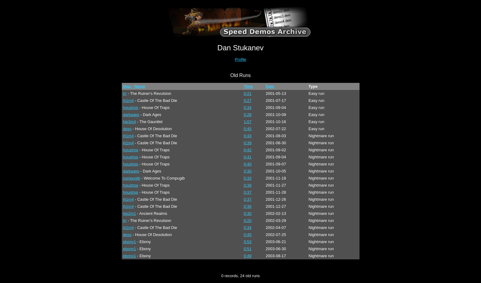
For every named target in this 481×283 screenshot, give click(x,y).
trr (125, 93)
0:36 (247, 206)
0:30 (247, 171)
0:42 (247, 150)
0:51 (247, 248)
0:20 (247, 220)
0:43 (247, 136)
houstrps (130, 107)
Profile (240, 59)
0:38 (247, 185)
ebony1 (129, 241)
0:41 (247, 157)
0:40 (247, 164)
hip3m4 (129, 121)
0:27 (247, 100)
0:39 (247, 143)
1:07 (247, 121)
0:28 (247, 114)
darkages (131, 114)
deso (127, 128)
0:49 (247, 256)
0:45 (247, 128)
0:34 (247, 107)
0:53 (247, 241)
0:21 (247, 93)
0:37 (247, 192)
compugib (131, 178)
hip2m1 (129, 213)
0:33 (247, 178)
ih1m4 (128, 100)
